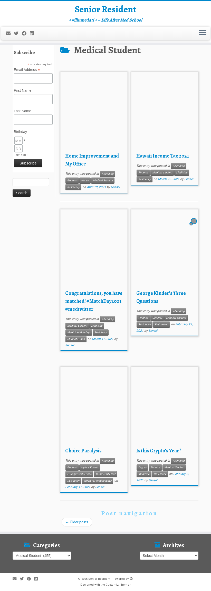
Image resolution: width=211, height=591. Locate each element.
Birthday (20, 132)
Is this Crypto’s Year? (158, 450)
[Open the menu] (202, 35)
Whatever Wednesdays (97, 480)
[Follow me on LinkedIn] (33, 35)
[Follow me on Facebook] (26, 35)
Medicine (181, 172)
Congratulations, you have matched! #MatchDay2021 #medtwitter (93, 301)
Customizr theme (117, 584)
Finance (143, 172)
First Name (22, 90)
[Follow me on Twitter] (18, 35)
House (85, 180)
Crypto (142, 467)
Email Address (27, 69)
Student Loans (76, 339)
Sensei (115, 187)
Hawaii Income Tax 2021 (162, 155)
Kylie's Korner (89, 467)
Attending (107, 173)
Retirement (161, 324)
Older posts (76, 522)
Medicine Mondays (78, 332)
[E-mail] (10, 35)
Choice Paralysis (83, 450)
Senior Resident (105, 10)
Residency (73, 187)
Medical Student (103, 180)
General (72, 180)
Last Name (22, 111)
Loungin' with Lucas (79, 474)
